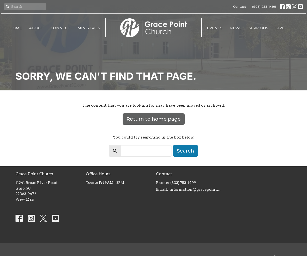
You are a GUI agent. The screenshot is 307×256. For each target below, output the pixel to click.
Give (280, 28)
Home (15, 28)
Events (214, 28)
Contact (239, 6)
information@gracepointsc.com (195, 189)
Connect (60, 28)
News (236, 28)
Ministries (89, 28)
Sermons (258, 28)
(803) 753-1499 (264, 6)
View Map (25, 199)
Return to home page (153, 119)
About (36, 28)
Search (185, 151)
